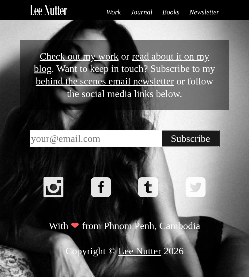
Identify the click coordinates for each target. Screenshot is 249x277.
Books (170, 12)
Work (113, 12)
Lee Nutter (139, 250)
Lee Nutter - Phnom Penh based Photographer (48, 10)
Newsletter (204, 12)
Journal (142, 12)
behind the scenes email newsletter (105, 81)
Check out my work (79, 56)
